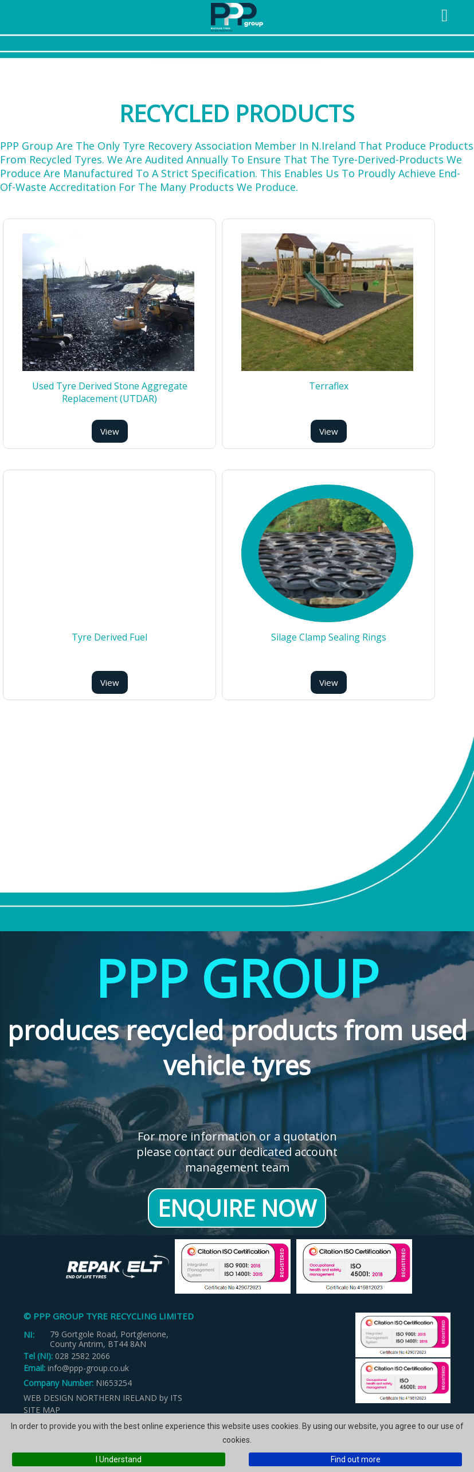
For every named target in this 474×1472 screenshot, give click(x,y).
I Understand (119, 1459)
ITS (176, 1397)
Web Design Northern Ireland (90, 1397)
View (109, 431)
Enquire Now (237, 1208)
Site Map (41, 1409)
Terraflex (328, 386)
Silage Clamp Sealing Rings (328, 637)
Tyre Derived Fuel (109, 637)
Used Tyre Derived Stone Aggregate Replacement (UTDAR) (109, 392)
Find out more (356, 1459)
